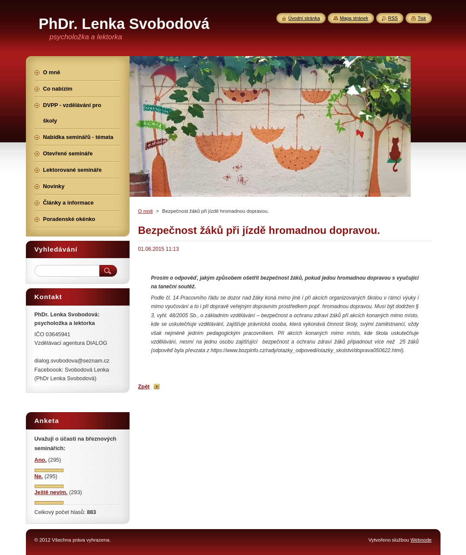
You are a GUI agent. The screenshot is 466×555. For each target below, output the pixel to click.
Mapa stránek (354, 18)
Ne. (39, 476)
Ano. (41, 460)
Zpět (144, 386)
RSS (393, 18)
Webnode (420, 539)
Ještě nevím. (51, 492)
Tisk (422, 18)
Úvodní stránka (304, 18)
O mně (145, 211)
